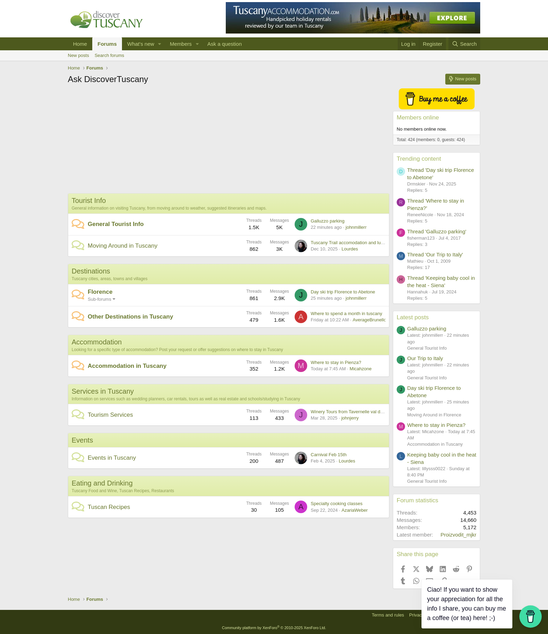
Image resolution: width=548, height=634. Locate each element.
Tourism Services (110, 414)
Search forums (109, 55)
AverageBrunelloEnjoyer (377, 319)
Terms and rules (388, 615)
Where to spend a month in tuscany (346, 313)
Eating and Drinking (102, 483)
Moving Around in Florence (434, 414)
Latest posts (413, 317)
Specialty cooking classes (336, 503)
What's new (140, 44)
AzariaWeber (354, 510)
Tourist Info (89, 200)
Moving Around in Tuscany (122, 245)
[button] (160, 43)
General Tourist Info (116, 224)
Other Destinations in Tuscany (130, 316)
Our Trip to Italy (425, 358)
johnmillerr (356, 227)
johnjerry (350, 418)
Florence (100, 292)
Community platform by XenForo (274, 628)
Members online (418, 117)
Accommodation (97, 342)
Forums (107, 44)
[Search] (464, 43)
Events (82, 440)
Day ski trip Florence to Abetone (343, 291)
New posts (78, 55)
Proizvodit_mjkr (458, 535)
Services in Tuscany (103, 391)
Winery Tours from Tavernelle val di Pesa (352, 411)
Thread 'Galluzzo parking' (436, 231)
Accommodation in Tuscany (127, 366)
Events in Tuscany (112, 457)
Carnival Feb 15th (329, 454)
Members (181, 44)
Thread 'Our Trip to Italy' (435, 254)
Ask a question (224, 44)
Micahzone (360, 368)
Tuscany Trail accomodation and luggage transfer (360, 242)
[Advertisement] (228, 141)
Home (80, 44)
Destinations (91, 271)
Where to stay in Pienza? (336, 362)
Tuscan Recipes (109, 507)
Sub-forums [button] (99, 299)
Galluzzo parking (328, 221)
